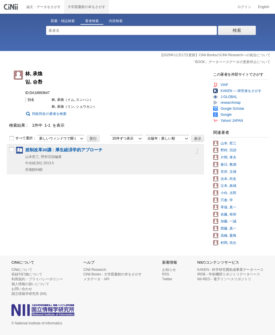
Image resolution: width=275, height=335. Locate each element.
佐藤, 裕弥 (228, 214)
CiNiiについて (21, 270)
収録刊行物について (26, 274)
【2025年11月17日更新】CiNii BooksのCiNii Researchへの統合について (215, 55)
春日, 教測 (228, 164)
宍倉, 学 (227, 200)
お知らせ (169, 270)
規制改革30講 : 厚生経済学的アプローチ (64, 150)
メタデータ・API (96, 279)
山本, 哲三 (228, 143)
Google (226, 115)
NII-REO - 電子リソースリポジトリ (224, 279)
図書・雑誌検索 (63, 21)
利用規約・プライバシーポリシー (37, 279)
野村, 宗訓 (228, 150)
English (263, 7)
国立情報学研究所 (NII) (29, 294)
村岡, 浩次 (228, 243)
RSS (165, 274)
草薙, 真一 (228, 207)
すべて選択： (22, 138)
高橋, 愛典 (228, 236)
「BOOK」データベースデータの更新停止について (231, 62)
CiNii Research (94, 270)
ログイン (244, 7)
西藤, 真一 (228, 228)
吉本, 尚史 (228, 179)
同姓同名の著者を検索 (49, 114)
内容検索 (116, 21)
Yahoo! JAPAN (232, 121)
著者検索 (92, 21)
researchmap (231, 103)
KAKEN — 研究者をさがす (241, 91)
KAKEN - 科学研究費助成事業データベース (230, 270)
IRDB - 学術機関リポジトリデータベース (228, 274)
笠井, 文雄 (228, 172)
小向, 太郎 (228, 193)
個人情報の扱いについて (30, 284)
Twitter (167, 279)
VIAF (224, 85)
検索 (237, 30)
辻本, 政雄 (228, 186)
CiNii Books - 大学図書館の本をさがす (112, 274)
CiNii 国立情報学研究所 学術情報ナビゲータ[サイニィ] (11, 7)
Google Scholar (232, 109)
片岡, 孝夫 (228, 157)
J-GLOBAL (229, 97)
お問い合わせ (21, 289)
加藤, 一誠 (228, 221)
